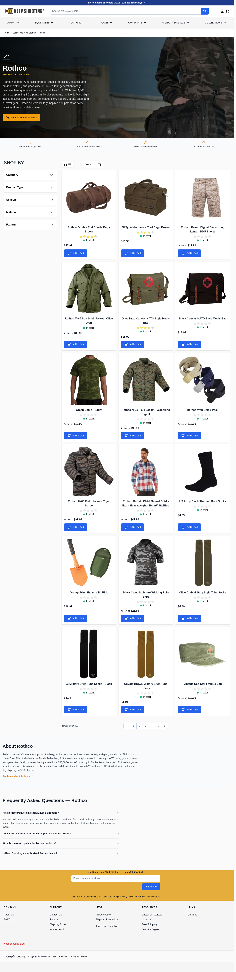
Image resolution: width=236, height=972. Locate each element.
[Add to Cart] (75, 253)
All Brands (31, 33)
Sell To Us (9, 919)
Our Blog (192, 914)
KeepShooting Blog (14, 943)
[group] (89, 237)
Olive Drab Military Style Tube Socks (202, 592)
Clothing (75, 22)
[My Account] (222, 11)
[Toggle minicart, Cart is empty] (227, 11)
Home (6, 33)
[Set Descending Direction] (100, 164)
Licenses (146, 919)
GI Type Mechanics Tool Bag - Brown (146, 227)
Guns (104, 22)
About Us (9, 914)
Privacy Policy (103, 914)
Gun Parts (135, 22)
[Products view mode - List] (70, 164)
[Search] (205, 11)
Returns (54, 919)
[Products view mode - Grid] (65, 164)
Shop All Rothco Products (21, 117)
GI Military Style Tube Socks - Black (89, 683)
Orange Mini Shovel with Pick (89, 592)
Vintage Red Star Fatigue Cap (203, 683)
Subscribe (151, 886)
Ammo (11, 22)
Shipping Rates (58, 924)
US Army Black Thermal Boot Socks (202, 501)
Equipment (42, 22)
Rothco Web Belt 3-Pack (202, 409)
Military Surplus (173, 22)
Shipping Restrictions (107, 919)
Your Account (57, 929)
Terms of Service (146, 896)
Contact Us (56, 914)
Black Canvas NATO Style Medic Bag (202, 318)
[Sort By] (90, 164)
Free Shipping (149, 924)
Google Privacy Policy (123, 896)
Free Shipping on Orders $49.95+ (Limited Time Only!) (117, 3)
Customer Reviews (152, 914)
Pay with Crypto (150, 929)
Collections (213, 22)
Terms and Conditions (107, 926)
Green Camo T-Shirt (89, 409)
